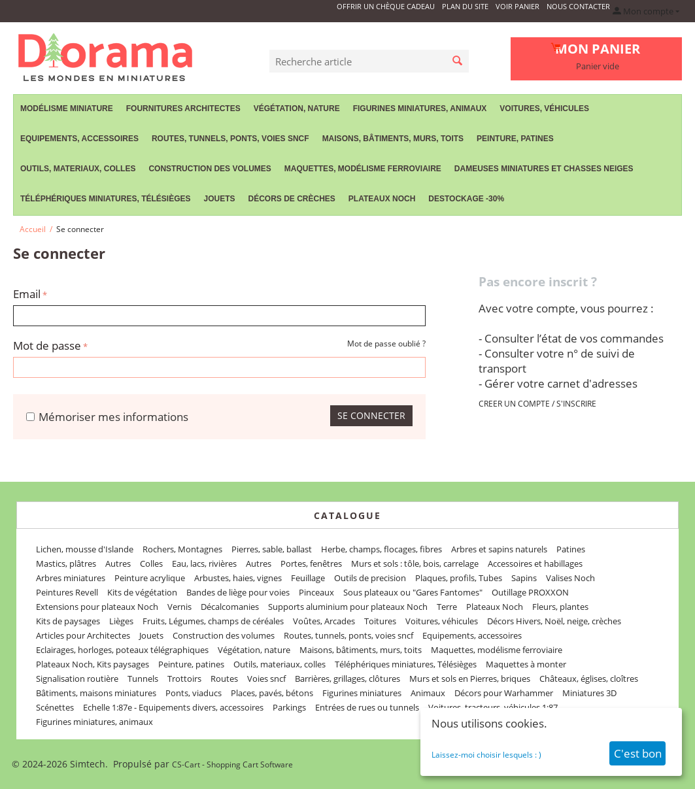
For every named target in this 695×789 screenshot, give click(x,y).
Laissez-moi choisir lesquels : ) (486, 754)
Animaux (428, 693)
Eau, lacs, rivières (204, 563)
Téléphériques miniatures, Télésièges (105, 198)
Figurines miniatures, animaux (420, 108)
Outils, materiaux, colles (77, 168)
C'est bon (638, 753)
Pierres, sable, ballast (271, 549)
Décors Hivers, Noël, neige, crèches (554, 621)
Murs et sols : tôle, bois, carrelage (415, 563)
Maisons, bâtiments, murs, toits (393, 138)
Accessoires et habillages (535, 563)
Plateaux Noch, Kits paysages (92, 664)
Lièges (121, 621)
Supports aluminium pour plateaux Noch (348, 607)
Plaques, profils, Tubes (458, 578)
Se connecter (371, 415)
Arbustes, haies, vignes (238, 578)
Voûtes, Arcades (324, 621)
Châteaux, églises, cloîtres (588, 678)
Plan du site (465, 6)
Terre (447, 607)
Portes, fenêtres (311, 563)
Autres (118, 563)
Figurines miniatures (361, 693)
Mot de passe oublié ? (386, 343)
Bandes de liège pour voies (238, 592)
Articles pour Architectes (83, 635)
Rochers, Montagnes (182, 549)
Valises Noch (570, 578)
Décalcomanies (230, 607)
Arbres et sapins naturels (499, 549)
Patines (570, 549)
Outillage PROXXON (530, 592)
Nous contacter (578, 6)
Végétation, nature (297, 108)
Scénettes (55, 707)
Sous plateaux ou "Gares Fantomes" (413, 592)
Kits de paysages (68, 621)
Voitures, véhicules (544, 108)
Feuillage (308, 578)
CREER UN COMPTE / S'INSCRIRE (537, 403)
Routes (224, 678)
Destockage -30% (466, 198)
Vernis (179, 607)
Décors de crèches (291, 198)
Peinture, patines (515, 138)
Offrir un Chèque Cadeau (386, 6)
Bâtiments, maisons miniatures (96, 693)
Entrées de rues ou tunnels (367, 707)
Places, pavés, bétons (272, 693)
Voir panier (517, 6)
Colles (151, 563)
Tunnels (142, 678)
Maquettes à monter (526, 664)
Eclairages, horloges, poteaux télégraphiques (122, 650)
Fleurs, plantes (560, 607)
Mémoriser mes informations (107, 416)
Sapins (524, 578)
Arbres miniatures (70, 578)
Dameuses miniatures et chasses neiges (544, 168)
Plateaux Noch (381, 198)
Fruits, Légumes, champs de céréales (213, 621)
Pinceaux (316, 592)
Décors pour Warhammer (503, 693)
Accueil (33, 229)
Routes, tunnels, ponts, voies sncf (230, 138)
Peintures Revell (67, 592)
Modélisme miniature (66, 108)
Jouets (219, 198)
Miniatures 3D (589, 693)
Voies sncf (266, 678)
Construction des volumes (209, 168)
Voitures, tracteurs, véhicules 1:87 (493, 707)
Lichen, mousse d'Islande (84, 549)
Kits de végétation (142, 592)
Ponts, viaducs (193, 693)
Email (27, 293)
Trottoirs (184, 678)
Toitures (380, 621)
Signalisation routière (77, 678)
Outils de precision (370, 578)
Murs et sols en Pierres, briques (469, 678)
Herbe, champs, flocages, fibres (381, 549)
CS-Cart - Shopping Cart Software (232, 764)
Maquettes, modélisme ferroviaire (362, 168)
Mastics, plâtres (66, 563)
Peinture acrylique (149, 578)
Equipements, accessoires (79, 138)
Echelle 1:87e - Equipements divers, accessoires (173, 707)
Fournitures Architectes (183, 108)
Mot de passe (47, 345)
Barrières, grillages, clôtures (347, 678)
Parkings (289, 707)
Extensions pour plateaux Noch (97, 607)
